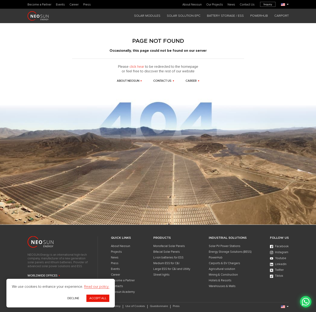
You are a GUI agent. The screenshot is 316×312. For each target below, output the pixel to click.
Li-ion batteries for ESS (168, 257)
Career (74, 4)
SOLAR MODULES (147, 15)
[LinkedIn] (279, 264)
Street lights (161, 274)
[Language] (285, 4)
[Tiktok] (279, 276)
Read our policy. (96, 286)
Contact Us (247, 4)
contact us (162, 80)
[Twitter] (279, 270)
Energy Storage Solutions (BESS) (230, 251)
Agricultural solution (222, 269)
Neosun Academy (123, 291)
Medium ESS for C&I (166, 263)
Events (60, 4)
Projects (116, 251)
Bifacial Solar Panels (166, 251)
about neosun (128, 80)
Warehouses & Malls (222, 286)
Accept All (98, 298)
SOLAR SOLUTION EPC (184, 15)
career (191, 80)
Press (87, 4)
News (231, 4)
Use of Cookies (135, 306)
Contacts (117, 286)
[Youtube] (279, 258)
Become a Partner (39, 4)
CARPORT (281, 15)
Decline (73, 298)
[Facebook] (279, 247)
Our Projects (214, 4)
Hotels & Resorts (220, 280)
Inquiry (268, 4)
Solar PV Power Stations (224, 246)
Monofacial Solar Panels (169, 246)
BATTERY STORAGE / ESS (225, 15)
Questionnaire (159, 306)
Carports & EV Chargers (224, 263)
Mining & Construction (223, 274)
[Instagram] (279, 252)
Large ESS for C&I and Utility (171, 269)
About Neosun (192, 4)
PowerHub (216, 257)
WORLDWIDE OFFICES (42, 275)
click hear (136, 66)
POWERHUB (259, 15)
